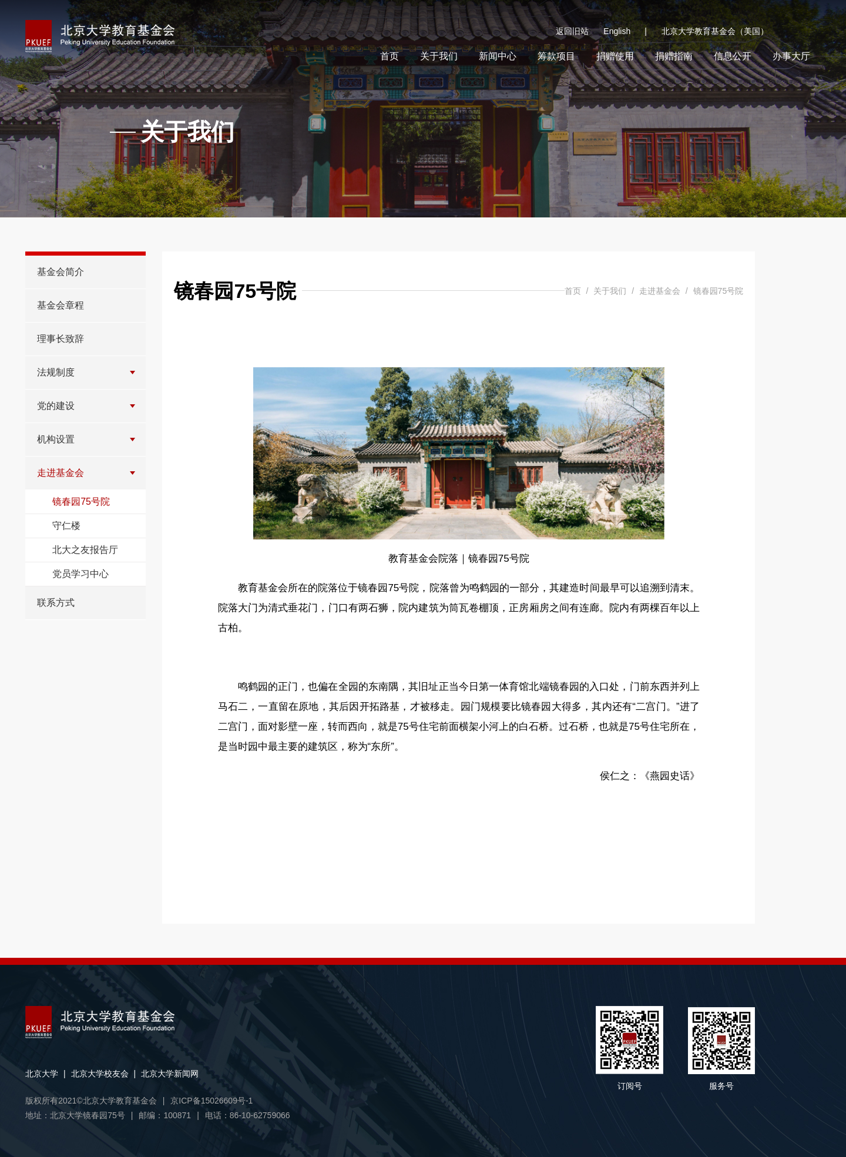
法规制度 (56, 372)
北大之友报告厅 (85, 550)
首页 (389, 56)
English (624, 31)
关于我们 (439, 56)
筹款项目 (556, 56)
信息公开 (732, 56)
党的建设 (56, 406)
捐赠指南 (674, 56)
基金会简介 (60, 272)
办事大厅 (791, 56)
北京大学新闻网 (170, 1073)
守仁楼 (66, 526)
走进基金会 (60, 473)
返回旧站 (572, 31)
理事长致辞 (60, 339)
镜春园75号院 (81, 502)
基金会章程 (60, 305)
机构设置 (56, 439)
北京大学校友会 (100, 1073)
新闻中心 (497, 56)
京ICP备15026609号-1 (211, 1100)
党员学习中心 (80, 574)
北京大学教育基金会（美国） (715, 31)
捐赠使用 (615, 56)
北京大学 (41, 1073)
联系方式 (56, 603)
